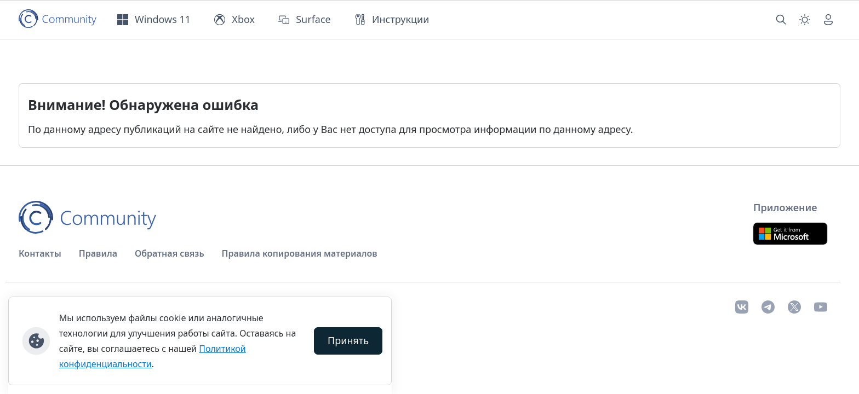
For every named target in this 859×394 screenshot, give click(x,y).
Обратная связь (169, 253)
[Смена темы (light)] (805, 20)
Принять (348, 340)
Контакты (40, 253)
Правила (98, 253)
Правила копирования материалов (299, 253)
